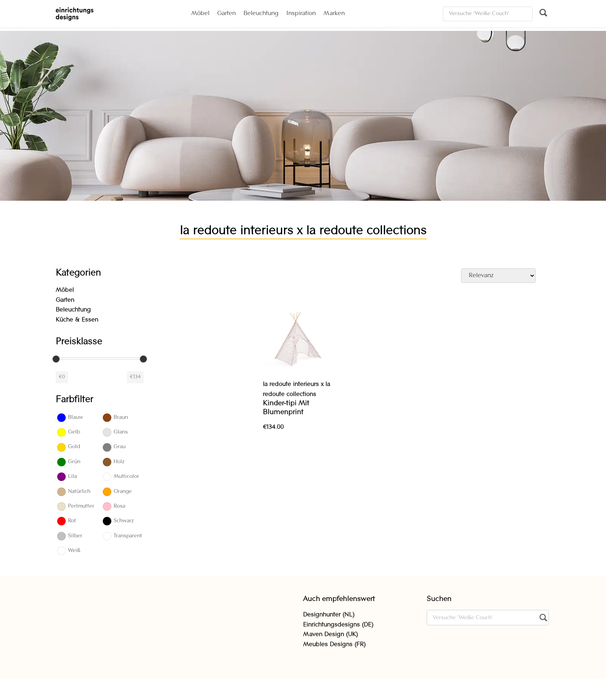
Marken (334, 13)
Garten (226, 13)
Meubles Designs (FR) (334, 644)
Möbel (200, 13)
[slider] (56, 359)
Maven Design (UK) (330, 634)
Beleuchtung (261, 13)
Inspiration (301, 13)
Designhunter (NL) (328, 615)
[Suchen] (488, 14)
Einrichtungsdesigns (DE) (338, 625)
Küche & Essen (77, 320)
